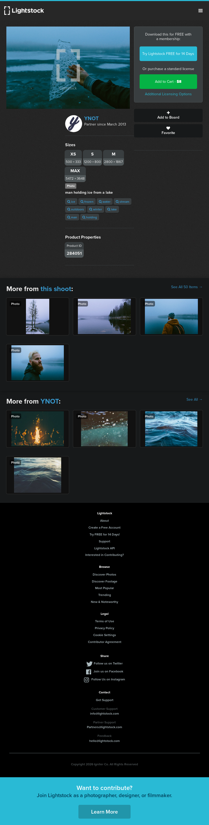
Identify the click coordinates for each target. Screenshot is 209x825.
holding (89, 217)
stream (122, 201)
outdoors (75, 209)
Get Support (104, 700)
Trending (104, 595)
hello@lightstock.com (104, 740)
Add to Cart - (168, 81)
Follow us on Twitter (108, 663)
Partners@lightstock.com (104, 727)
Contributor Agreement (104, 642)
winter (95, 209)
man (72, 217)
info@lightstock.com (104, 713)
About (104, 520)
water (104, 201)
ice (71, 201)
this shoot (56, 289)
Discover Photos (104, 574)
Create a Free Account (104, 527)
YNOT (91, 118)
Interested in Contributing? (104, 554)
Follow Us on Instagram (108, 679)
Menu (200, 10)
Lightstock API (104, 548)
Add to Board (168, 115)
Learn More (104, 811)
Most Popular (104, 588)
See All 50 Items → (187, 287)
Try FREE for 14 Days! (105, 534)
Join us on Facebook (108, 671)
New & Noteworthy (104, 601)
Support (104, 541)
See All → (194, 399)
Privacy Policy (104, 628)
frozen (87, 201)
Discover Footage (104, 581)
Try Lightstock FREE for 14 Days (168, 54)
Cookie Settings (104, 635)
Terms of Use (104, 621)
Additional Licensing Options (168, 94)
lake (112, 209)
